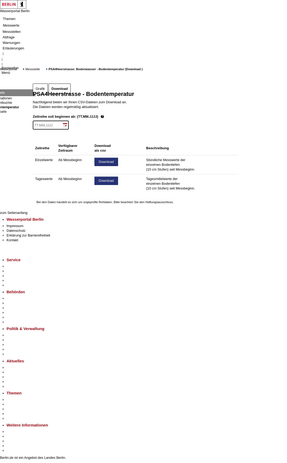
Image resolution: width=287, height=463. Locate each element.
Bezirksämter (16, 308)
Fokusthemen (17, 400)
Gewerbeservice (19, 285)
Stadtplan (14, 450)
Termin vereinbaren (21, 271)
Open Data (15, 349)
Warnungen (11, 43)
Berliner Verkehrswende (25, 404)
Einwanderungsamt (21, 322)
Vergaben (14, 354)
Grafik (40, 89)
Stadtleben (15, 446)
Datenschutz (16, 231)
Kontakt (12, 240)
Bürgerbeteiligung (20, 345)
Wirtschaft (14, 441)
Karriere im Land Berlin (24, 340)
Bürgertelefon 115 (20, 276)
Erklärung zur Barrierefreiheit (28, 235)
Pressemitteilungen (21, 367)
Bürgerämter (16, 313)
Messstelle (32, 69)
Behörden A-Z (17, 298)
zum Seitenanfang (14, 213)
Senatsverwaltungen (22, 303)
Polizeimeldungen (20, 372)
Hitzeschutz (15, 386)
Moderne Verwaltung (22, 409)
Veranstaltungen (19, 377)
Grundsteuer (16, 418)
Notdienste (15, 280)
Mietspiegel (15, 414)
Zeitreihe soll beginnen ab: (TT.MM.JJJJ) (86, 117)
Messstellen (12, 32)
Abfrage (9, 37)
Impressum (15, 226)
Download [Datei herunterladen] (106, 162)
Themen (9, 19)
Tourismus (14, 436)
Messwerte (11, 25)
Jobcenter (14, 317)
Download (59, 89)
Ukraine (12, 382)
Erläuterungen (13, 48)
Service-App (16, 266)
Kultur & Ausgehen (21, 432)
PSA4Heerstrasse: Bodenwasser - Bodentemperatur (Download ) (96, 69)
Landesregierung (19, 335)
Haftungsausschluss (159, 202)
